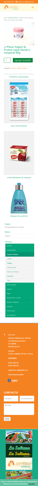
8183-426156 (13, 366)
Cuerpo (21, 18)
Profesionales (11, 311)
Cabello (9, 259)
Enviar (7, 419)
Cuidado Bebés (20, 250)
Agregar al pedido (23, 60)
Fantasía (9, 289)
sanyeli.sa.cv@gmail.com (18, 370)
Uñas (8, 280)
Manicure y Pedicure (13, 272)
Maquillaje (10, 276)
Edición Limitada (11, 285)
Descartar (32, 484)
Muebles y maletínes (20, 302)
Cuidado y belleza (13, 18)
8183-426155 (13, 363)
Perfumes (20, 306)
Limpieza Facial (11, 267)
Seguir (14, 381)
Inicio (5, 18)
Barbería (9, 246)
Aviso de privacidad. (16, 375)
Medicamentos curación (20, 298)
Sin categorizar (11, 315)
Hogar (8, 293)
